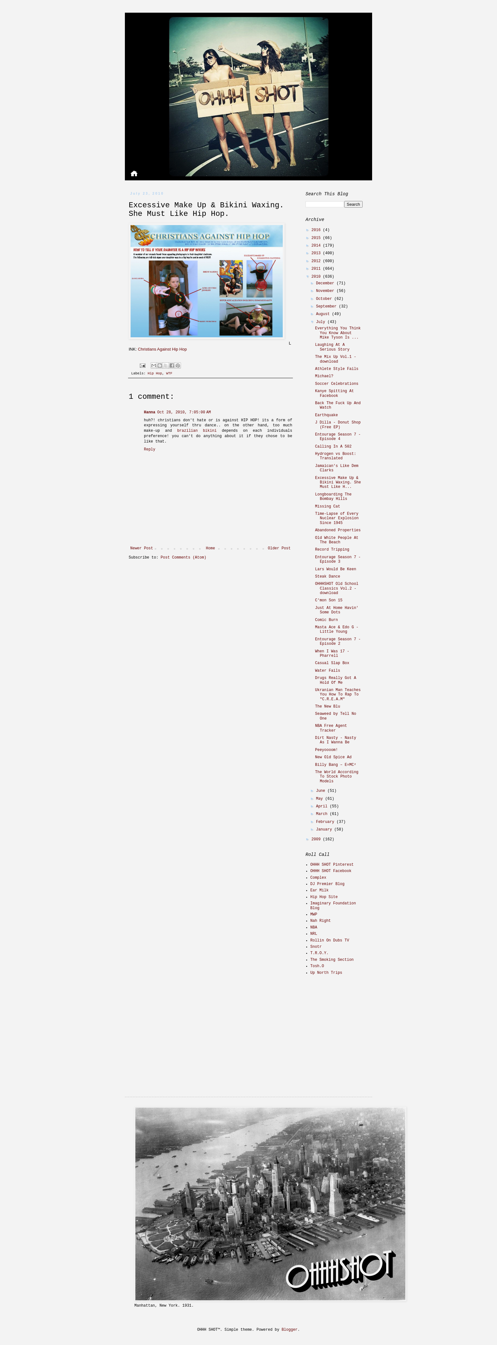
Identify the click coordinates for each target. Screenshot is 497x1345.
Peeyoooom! (326, 750)
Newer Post (141, 548)
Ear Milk (319, 890)
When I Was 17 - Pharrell (332, 653)
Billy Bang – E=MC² (335, 765)
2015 (317, 238)
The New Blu (327, 706)
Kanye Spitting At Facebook (334, 393)
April (323, 806)
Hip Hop (155, 373)
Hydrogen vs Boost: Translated (335, 456)
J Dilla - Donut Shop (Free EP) (338, 424)
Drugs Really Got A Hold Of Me (335, 680)
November (326, 291)
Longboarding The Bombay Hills (333, 496)
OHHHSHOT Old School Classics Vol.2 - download (336, 588)
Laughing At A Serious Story (332, 347)
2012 (317, 261)
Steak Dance (327, 576)
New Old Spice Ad (333, 757)
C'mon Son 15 (328, 600)
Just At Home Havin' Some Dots (336, 610)
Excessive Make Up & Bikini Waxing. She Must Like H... (338, 482)
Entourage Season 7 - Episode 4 (338, 436)
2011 (317, 269)
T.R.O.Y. (319, 953)
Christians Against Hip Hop (162, 349)
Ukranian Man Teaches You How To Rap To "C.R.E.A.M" (338, 695)
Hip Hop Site (324, 897)
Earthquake (326, 415)
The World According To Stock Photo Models (336, 777)
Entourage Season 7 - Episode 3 (338, 559)
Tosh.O (317, 966)
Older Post (279, 548)
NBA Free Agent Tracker (331, 728)
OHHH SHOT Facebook (331, 871)
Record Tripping (332, 549)
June (321, 791)
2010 (317, 277)
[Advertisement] (345, 1025)
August (324, 314)
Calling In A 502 (333, 446)
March (323, 814)
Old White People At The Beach (336, 540)
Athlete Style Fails (336, 369)
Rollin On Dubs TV (329, 940)
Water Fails (327, 671)
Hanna (149, 412)
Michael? (324, 376)
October (325, 299)
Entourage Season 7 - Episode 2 (338, 641)
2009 (317, 839)
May (320, 799)
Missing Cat (327, 506)
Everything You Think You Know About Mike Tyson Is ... (338, 333)
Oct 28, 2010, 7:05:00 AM (184, 412)
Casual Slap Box (332, 663)
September (327, 306)
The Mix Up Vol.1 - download (335, 359)
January (325, 829)
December (326, 283)
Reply (149, 449)
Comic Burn (326, 620)
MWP (313, 914)
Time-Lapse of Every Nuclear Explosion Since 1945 (336, 518)
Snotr (316, 947)
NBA (313, 927)
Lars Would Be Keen (335, 569)
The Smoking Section (332, 960)
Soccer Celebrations (336, 384)
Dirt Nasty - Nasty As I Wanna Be (335, 740)
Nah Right (320, 921)
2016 (317, 230)
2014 (317, 245)
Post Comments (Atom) (183, 557)
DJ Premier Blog (327, 884)
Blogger (289, 1330)
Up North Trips (326, 973)
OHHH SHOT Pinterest (332, 865)
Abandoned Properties (338, 530)
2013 (317, 253)
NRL (313, 934)
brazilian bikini (196, 431)
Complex (318, 878)
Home (210, 548)
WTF (169, 373)
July (321, 322)
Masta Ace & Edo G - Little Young (336, 629)
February (326, 822)
